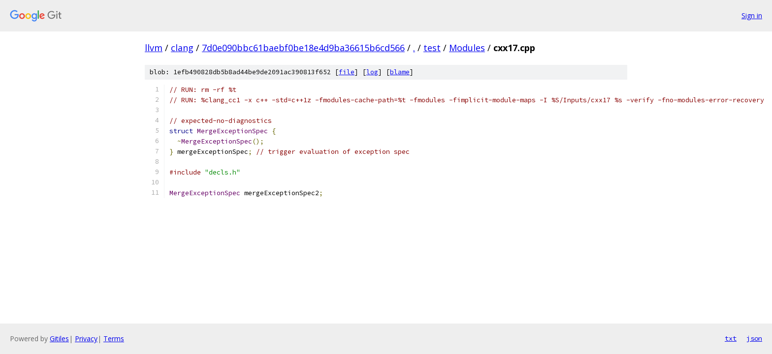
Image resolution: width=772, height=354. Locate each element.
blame (400, 72)
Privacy (86, 338)
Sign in (751, 15)
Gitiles (59, 338)
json (754, 338)
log (372, 72)
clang (182, 48)
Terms (113, 338)
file (346, 72)
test (432, 48)
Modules (467, 48)
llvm (153, 48)
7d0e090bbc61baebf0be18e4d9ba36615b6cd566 (303, 48)
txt (731, 338)
